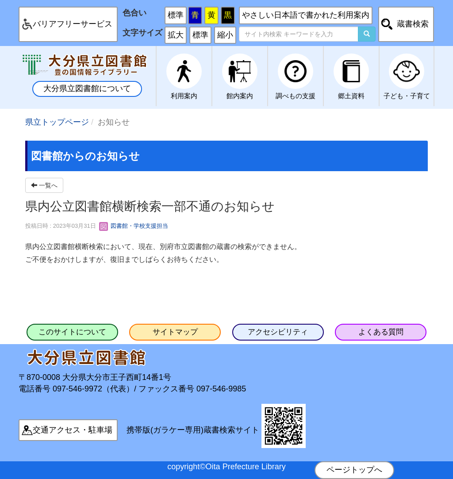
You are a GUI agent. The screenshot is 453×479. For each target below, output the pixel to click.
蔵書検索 (413, 23)
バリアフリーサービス (72, 23)
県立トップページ (57, 122)
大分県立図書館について (87, 88)
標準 (176, 15)
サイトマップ (175, 332)
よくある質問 (380, 332)
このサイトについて (72, 332)
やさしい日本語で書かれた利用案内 (305, 15)
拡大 (176, 35)
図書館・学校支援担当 (133, 225)
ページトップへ (354, 469)
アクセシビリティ (278, 332)
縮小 (225, 35)
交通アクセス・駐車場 (72, 429)
